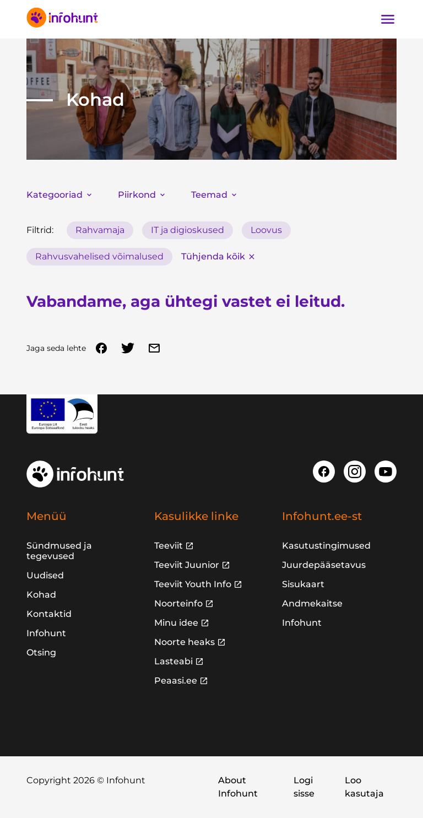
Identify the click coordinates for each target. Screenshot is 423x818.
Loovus (266, 230)
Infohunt (46, 633)
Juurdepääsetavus (324, 565)
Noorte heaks (184, 642)
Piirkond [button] (142, 194)
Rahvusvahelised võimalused (99, 256)
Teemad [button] (214, 194)
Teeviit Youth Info (192, 584)
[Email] (154, 348)
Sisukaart (303, 584)
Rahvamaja (99, 230)
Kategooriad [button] (60, 194)
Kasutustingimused (326, 545)
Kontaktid (49, 614)
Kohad (41, 594)
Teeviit (168, 545)
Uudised (45, 575)
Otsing (41, 652)
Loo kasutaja (364, 787)
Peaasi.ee (175, 680)
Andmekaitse (312, 603)
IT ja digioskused (187, 230)
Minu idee (176, 622)
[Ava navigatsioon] (388, 19)
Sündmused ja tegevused (59, 550)
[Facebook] (101, 348)
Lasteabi (173, 661)
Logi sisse (304, 787)
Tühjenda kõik (218, 256)
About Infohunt (238, 787)
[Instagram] (355, 472)
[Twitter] (128, 348)
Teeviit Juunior (186, 565)
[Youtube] (386, 472)
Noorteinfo (178, 603)
